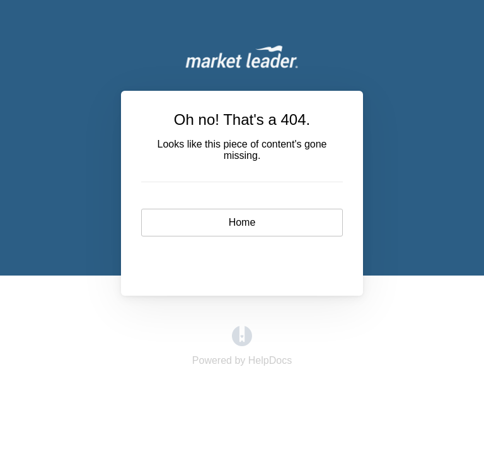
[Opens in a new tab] (242, 342)
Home (242, 222)
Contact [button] (242, 259)
